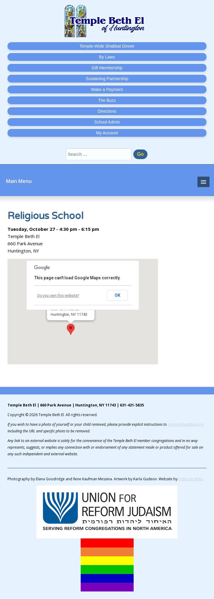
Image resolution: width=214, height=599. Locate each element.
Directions (107, 111)
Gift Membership (107, 67)
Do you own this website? (58, 295)
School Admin (107, 122)
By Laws (107, 57)
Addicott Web (190, 478)
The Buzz (107, 100)
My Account (107, 132)
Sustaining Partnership (107, 78)
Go (140, 154)
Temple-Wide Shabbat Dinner (107, 46)
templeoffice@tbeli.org (185, 424)
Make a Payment (107, 89)
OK (117, 295)
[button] (71, 329)
